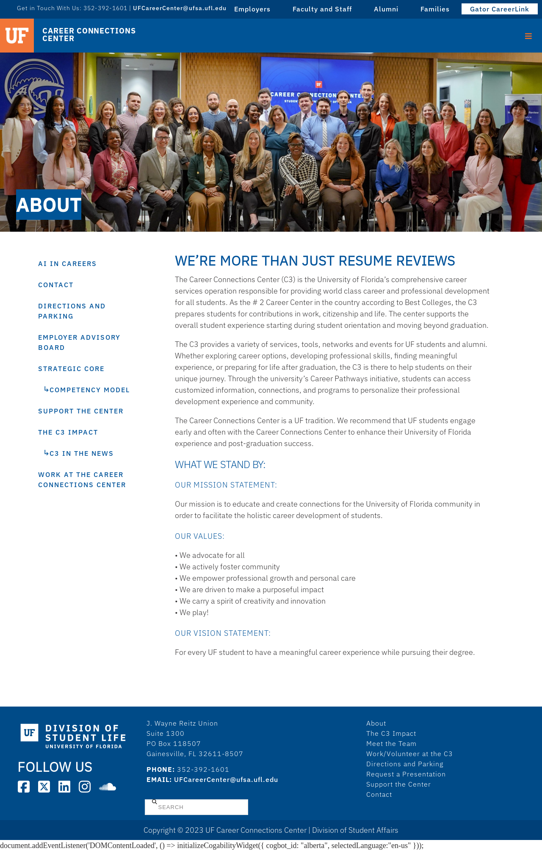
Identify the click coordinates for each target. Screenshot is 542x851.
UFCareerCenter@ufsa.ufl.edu (180, 8)
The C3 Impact (68, 432)
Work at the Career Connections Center (82, 479)
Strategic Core (71, 368)
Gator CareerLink (499, 9)
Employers (252, 9)
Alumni (386, 9)
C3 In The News (82, 453)
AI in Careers (67, 263)
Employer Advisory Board (79, 342)
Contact (56, 284)
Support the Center (81, 411)
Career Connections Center (89, 34)
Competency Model (90, 389)
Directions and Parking (72, 311)
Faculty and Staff (322, 9)
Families (435, 9)
